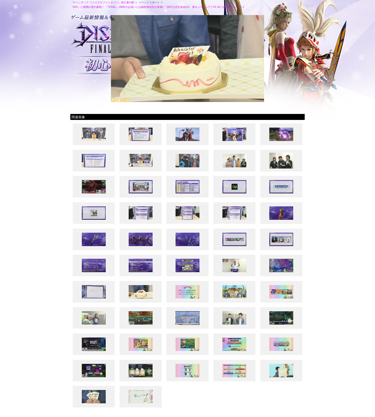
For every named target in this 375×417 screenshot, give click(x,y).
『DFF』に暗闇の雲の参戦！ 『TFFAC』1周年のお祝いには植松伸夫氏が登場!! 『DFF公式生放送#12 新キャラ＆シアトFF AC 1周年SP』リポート (157, 7)
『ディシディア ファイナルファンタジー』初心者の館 (102, 2)
